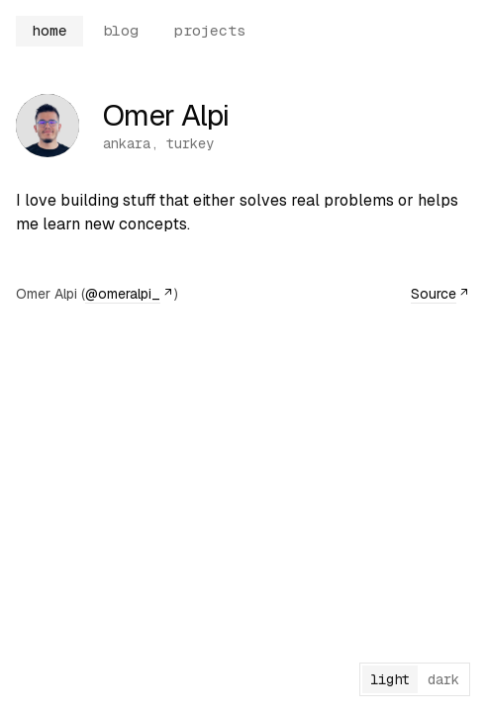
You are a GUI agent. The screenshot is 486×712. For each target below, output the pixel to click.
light (390, 679)
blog (121, 30)
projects (209, 30)
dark (443, 679)
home (49, 30)
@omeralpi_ (129, 294)
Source (440, 294)
